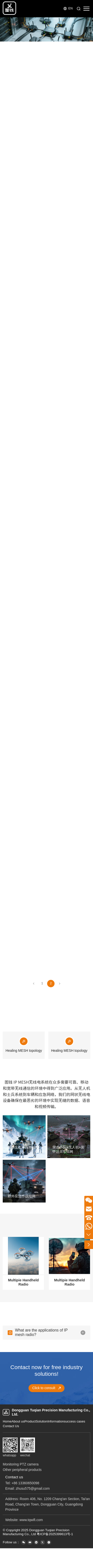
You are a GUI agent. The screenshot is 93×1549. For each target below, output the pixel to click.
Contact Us (11, 1426)
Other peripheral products (22, 1470)
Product (30, 1421)
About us (17, 1421)
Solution (42, 1421)
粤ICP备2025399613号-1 (55, 1534)
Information (56, 1421)
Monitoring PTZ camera (20, 1464)
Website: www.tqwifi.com (24, 1520)
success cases (74, 1421)
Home (7, 1421)
